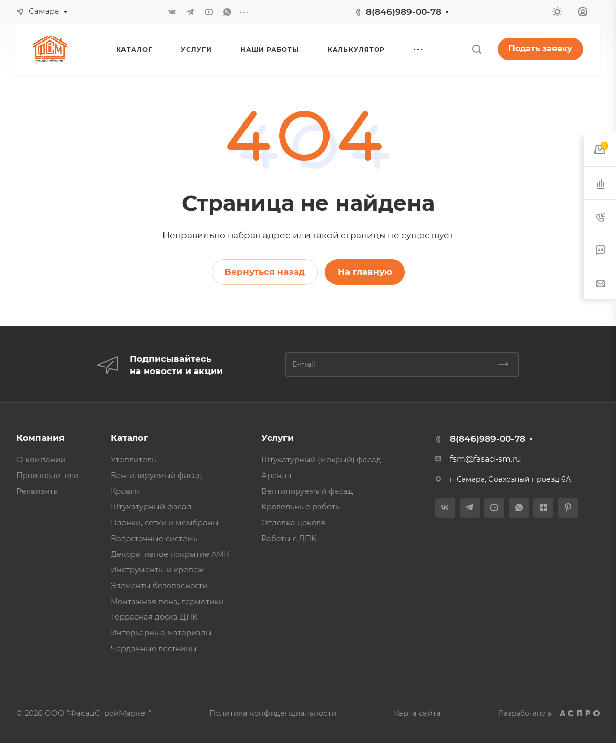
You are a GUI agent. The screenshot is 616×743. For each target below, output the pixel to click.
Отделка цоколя (293, 522)
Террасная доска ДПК (154, 617)
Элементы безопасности (159, 585)
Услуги (277, 437)
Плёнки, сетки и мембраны (165, 522)
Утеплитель (133, 459)
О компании (41, 459)
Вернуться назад (264, 271)
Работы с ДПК (288, 538)
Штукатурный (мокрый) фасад (321, 459)
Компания (40, 437)
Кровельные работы (301, 506)
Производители (47, 475)
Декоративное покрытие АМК (170, 554)
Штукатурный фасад (151, 506)
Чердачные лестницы (154, 648)
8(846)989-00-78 (403, 12)
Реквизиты (37, 491)
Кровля (125, 491)
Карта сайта (417, 713)
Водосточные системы (155, 538)
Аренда (276, 475)
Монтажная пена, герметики (167, 601)
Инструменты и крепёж (157, 569)
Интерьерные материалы (161, 632)
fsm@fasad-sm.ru (485, 459)
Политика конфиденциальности (272, 713)
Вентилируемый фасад (156, 475)
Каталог (129, 437)
